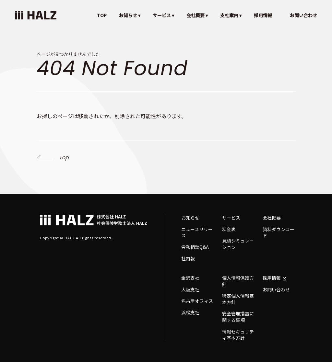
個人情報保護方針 (238, 281)
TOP (102, 15)
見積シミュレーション (238, 243)
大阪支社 (190, 289)
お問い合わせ (303, 15)
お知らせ (190, 217)
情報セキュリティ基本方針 (238, 334)
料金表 (229, 229)
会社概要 (272, 217)
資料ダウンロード (278, 232)
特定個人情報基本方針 (238, 298)
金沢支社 (190, 278)
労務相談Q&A (195, 247)
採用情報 (263, 15)
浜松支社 (190, 312)
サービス (231, 217)
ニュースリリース (197, 232)
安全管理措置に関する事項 (238, 316)
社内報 (188, 258)
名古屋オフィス (197, 301)
